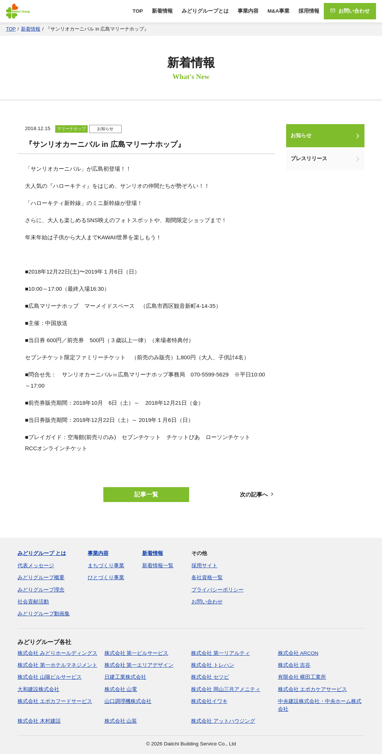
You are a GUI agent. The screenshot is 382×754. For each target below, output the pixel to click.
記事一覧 (146, 494)
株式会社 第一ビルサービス (136, 653)
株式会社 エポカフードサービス (55, 701)
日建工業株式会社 (125, 677)
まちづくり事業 (106, 565)
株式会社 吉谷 (294, 665)
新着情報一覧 (157, 565)
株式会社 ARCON (298, 653)
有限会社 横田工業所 (302, 677)
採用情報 (308, 11)
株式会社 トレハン (212, 665)
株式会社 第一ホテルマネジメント (57, 665)
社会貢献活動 (33, 602)
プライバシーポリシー (217, 590)
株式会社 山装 (120, 721)
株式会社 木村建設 (39, 721)
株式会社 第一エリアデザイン (139, 665)
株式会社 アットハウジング (223, 721)
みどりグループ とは (42, 553)
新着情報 (162, 11)
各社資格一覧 (207, 577)
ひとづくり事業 (106, 577)
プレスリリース (309, 158)
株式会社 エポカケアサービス (312, 689)
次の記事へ (257, 494)
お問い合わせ (350, 11)
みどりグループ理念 (41, 590)
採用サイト (204, 565)
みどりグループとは (205, 11)
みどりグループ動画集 (44, 613)
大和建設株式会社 (38, 689)
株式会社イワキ (209, 701)
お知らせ (301, 135)
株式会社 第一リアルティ (220, 653)
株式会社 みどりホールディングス (57, 653)
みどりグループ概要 (41, 577)
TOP (137, 11)
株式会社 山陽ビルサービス (50, 677)
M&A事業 (278, 11)
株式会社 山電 (120, 689)
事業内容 (248, 11)
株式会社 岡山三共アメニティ (225, 689)
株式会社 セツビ (210, 677)
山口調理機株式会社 (127, 701)
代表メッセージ (36, 565)
